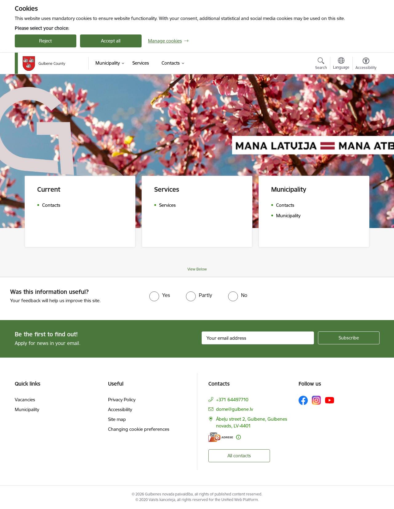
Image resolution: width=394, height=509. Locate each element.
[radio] (159, 295)
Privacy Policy (121, 400)
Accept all (110, 41)
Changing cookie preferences (138, 429)
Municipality (27, 409)
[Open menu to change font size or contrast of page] (366, 64)
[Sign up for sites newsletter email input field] (258, 337)
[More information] (238, 437)
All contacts (239, 456)
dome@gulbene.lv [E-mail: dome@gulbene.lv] (234, 409)
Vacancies (25, 400)
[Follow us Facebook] (303, 400)
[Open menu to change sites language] (341, 64)
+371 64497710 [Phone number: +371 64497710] (232, 400)
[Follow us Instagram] (316, 400)
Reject (45, 41)
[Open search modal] (321, 64)
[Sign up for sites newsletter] (349, 337)
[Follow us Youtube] (329, 400)
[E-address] (220, 437)
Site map (117, 419)
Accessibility (120, 409)
